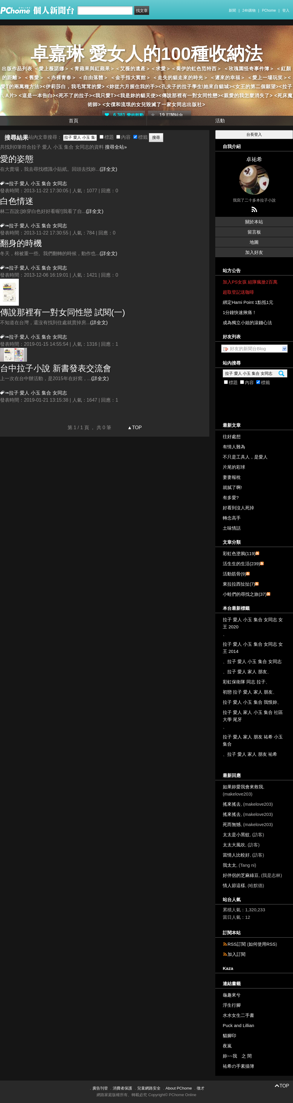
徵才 (201, 1088)
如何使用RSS (262, 944)
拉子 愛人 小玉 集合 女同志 (254, 661)
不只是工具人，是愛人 (245, 456)
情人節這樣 (234, 885)
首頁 (73, 120)
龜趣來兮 (232, 994)
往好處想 (232, 436)
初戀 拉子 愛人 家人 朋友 (248, 691)
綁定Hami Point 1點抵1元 (248, 302)
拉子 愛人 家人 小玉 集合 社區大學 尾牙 (253, 716)
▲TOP (134, 427)
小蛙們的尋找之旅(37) (245, 594)
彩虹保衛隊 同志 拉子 (244, 681)
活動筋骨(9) (234, 573)
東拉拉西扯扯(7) (239, 583)
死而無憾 (232, 824)
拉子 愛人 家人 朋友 (247, 671)
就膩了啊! (232, 487)
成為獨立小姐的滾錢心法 (247, 322)
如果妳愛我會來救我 (243, 786)
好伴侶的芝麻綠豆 (241, 875)
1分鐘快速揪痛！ (240, 312)
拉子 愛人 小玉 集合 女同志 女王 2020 (253, 623)
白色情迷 (16, 201)
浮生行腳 (232, 1005)
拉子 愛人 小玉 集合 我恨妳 (250, 702)
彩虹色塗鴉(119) (239, 553)
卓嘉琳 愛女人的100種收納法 (146, 54)
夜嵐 (227, 1045)
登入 (285, 10)
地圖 (254, 242)
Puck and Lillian (238, 1025)
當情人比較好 (236, 854)
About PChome (179, 1088)
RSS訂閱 (237, 944)
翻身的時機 (21, 243)
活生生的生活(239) (241, 563)
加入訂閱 (236, 954)
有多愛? (231, 497)
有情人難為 (234, 446)
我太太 (229, 865)
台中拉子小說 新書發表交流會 (55, 368)
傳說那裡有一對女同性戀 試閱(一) (62, 312)
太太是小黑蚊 (236, 834)
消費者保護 (122, 1088)
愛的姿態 (16, 159)
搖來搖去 (232, 804)
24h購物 (249, 10)
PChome (269, 10)
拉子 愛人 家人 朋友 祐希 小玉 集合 (253, 740)
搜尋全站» (116, 147)
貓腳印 (229, 1035)
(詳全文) (108, 169)
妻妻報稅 (232, 477)
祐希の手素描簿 (238, 1066)
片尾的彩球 (234, 467)
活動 (220, 120)
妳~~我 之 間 (237, 1055)
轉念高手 (232, 517)
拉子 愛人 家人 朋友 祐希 (252, 754)
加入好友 (254, 252)
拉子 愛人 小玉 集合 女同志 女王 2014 (253, 648)
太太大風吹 (234, 844)
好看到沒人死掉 (238, 507)
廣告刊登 (100, 1088)
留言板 (254, 231)
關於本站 (254, 221)
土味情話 (232, 528)
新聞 (232, 10)
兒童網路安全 (149, 1088)
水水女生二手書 (238, 1015)
